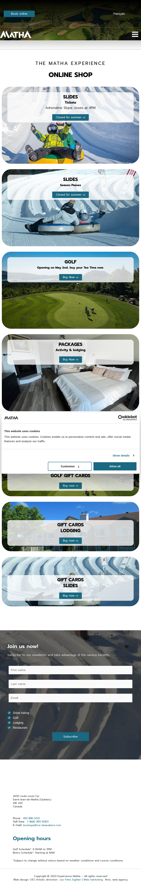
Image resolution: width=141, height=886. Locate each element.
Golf (14, 718)
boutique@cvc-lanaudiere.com (42, 825)
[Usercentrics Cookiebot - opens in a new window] (121, 418)
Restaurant (18, 727)
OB (32, 880)
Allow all (115, 466)
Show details (121, 455)
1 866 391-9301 (38, 821)
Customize (70, 466)
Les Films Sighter (70, 880)
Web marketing (93, 880)
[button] (70, 117)
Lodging (16, 722)
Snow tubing (19, 713)
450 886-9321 (32, 818)
